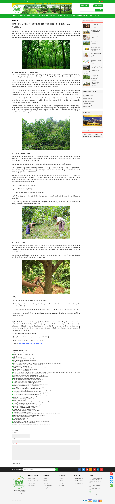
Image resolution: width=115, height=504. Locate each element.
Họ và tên (14, 432)
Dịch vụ (61, 483)
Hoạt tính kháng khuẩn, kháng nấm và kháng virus (24, 360)
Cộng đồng (46, 488)
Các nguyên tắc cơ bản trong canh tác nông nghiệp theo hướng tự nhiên (30, 387)
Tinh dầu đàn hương (87, 98)
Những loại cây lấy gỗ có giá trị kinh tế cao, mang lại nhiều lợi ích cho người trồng (32, 390)
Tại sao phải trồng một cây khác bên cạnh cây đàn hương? (27, 391)
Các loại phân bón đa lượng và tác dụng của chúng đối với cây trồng (29, 375)
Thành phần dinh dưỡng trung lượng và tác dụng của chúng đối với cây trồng (31, 373)
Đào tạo (61, 480)
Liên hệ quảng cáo (79, 483)
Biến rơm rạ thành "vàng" (19, 419)
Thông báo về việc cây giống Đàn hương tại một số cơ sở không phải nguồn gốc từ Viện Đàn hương (36, 413)
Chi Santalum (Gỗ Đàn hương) (20, 361)
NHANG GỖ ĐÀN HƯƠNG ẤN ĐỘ (21, 366)
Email (13, 438)
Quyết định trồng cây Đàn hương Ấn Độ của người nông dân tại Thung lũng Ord (31, 424)
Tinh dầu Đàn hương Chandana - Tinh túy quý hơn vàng (26, 394)
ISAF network (32, 478)
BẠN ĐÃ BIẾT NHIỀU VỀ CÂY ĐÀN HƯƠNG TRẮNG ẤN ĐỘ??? (28, 364)
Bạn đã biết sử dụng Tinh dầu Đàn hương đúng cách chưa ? (27, 378)
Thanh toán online (33, 488)
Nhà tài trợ (46, 478)
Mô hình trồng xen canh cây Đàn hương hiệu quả (24, 422)
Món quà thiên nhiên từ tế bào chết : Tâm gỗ (23, 358)
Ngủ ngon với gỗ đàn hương (20, 356)
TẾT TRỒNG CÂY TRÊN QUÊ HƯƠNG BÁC (23, 398)
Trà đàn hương (86, 106)
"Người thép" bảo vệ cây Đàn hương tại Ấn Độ (24, 409)
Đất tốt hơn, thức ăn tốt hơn (19, 353)
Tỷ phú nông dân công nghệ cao (20, 418)
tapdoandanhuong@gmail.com (95, 493)
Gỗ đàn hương (86, 96)
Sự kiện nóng (32, 483)
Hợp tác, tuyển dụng (33, 480)
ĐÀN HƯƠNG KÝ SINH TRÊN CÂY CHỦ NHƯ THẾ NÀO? (26, 410)
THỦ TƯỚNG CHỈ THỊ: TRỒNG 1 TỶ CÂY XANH (24, 407)
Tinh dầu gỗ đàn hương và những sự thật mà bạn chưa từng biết (28, 379)
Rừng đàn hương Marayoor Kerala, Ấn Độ (23, 397)
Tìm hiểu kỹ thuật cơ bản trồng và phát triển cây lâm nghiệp (27, 381)
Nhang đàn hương (87, 103)
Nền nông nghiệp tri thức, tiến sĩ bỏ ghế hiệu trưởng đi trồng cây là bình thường (31, 402)
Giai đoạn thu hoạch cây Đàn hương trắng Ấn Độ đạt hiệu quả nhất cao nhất (30, 384)
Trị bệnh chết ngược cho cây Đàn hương (22, 412)
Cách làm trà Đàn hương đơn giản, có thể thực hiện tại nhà (26, 388)
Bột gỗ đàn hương (87, 100)
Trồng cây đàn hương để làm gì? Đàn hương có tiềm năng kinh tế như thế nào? (31, 421)
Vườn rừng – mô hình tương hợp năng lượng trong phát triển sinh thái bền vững (31, 396)
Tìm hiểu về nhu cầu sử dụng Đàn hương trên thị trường (26, 382)
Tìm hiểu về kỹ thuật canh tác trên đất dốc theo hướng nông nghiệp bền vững (31, 393)
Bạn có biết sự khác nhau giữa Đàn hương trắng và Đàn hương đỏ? (29, 415)
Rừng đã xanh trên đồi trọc (19, 400)
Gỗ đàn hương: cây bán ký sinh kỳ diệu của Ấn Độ (25, 369)
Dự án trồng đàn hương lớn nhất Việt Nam (23, 354)
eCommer (61, 485)
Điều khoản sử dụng (79, 478)
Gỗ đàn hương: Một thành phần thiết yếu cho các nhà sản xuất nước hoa (30, 367)
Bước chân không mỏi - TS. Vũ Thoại (22, 370)
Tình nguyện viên (48, 485)
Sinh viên (46, 483)
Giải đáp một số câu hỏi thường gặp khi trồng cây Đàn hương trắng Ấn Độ (30, 376)
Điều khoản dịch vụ (79, 480)
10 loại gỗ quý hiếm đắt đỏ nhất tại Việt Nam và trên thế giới (27, 404)
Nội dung (14, 443)
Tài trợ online (32, 485)
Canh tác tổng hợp (17, 357)
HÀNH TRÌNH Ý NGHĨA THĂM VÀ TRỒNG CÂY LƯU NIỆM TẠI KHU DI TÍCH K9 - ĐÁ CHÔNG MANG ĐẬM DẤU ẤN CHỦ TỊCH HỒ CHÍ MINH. (46, 372)
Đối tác (45, 480)
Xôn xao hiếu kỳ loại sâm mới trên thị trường (23, 416)
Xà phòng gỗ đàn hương (88, 101)
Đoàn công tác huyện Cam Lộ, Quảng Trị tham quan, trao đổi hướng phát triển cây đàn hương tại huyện (37, 363)
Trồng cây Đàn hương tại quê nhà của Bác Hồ (24, 403)
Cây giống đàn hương (88, 95)
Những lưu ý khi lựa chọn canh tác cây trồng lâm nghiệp (26, 385)
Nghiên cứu (61, 478)
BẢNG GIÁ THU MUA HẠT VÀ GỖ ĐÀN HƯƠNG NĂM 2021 (27, 406)
